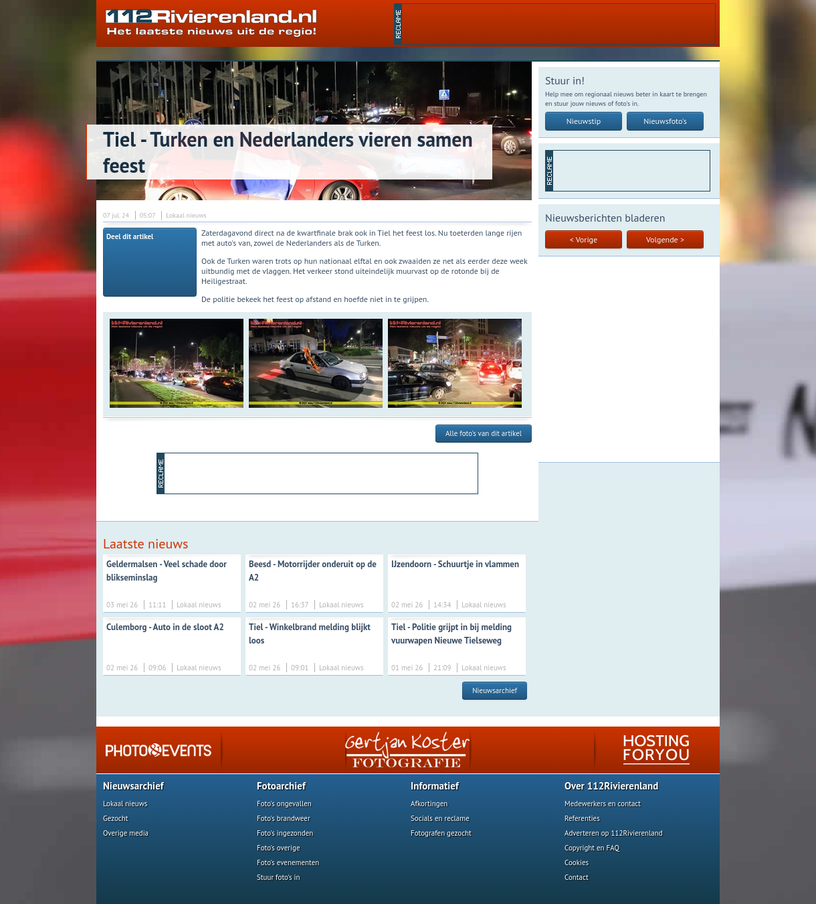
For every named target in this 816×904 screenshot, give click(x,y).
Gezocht (115, 818)
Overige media (125, 833)
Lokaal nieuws (125, 803)
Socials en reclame (440, 818)
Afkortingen (429, 803)
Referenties (582, 818)
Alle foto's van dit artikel (483, 433)
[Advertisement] (558, 24)
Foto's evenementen (288, 862)
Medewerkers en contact (603, 803)
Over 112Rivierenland (611, 785)
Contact (577, 877)
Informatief (435, 785)
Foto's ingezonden (285, 833)
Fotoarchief (281, 785)
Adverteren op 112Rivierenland (614, 833)
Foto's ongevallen (284, 803)
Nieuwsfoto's (665, 121)
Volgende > (665, 239)
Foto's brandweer (283, 818)
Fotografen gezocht (441, 833)
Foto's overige (278, 847)
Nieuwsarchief (494, 690)
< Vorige (583, 239)
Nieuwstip (584, 121)
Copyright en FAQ (592, 847)
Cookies (577, 862)
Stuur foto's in (278, 877)
